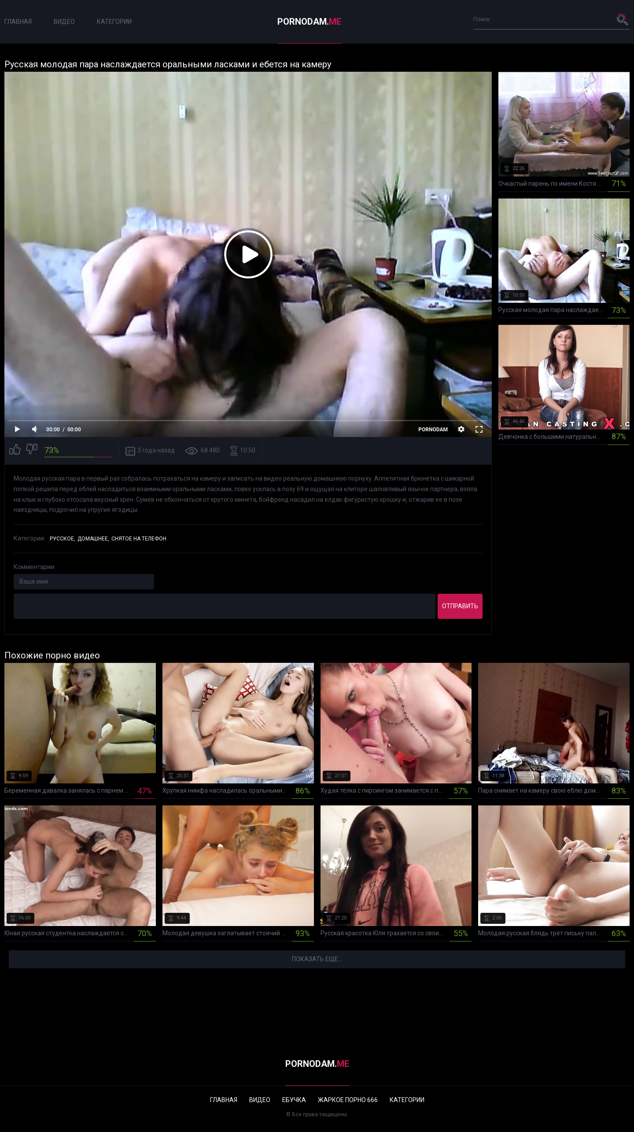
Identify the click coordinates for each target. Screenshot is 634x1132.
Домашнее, (93, 539)
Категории (114, 21)
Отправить (460, 606)
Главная (18, 21)
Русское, (62, 539)
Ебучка (294, 1099)
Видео (64, 21)
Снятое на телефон (138, 539)
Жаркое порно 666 (348, 1099)
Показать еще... (317, 959)
